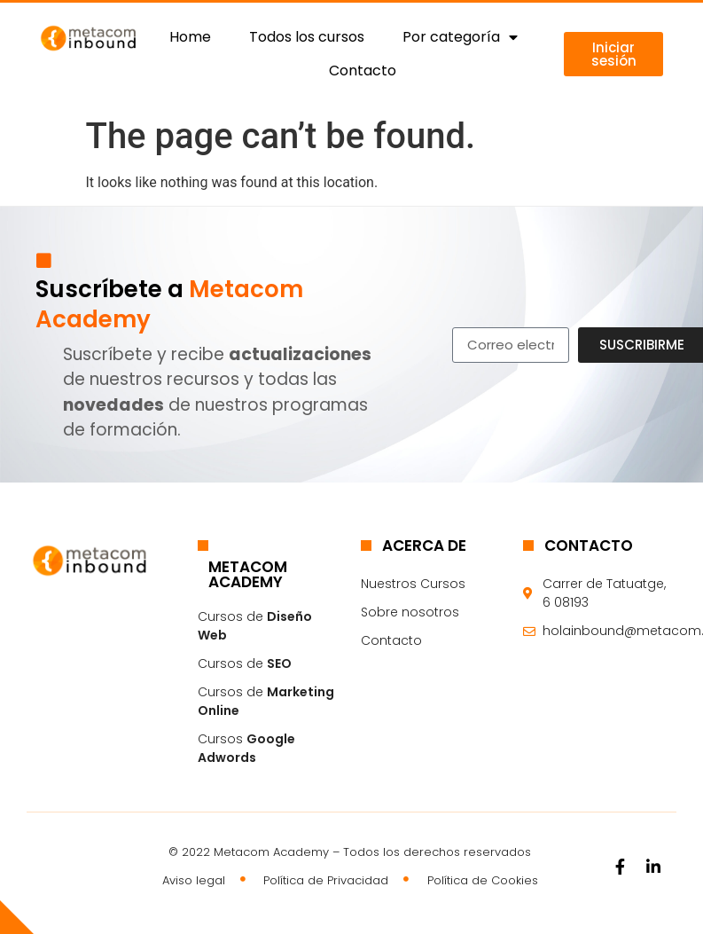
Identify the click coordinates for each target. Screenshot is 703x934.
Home (190, 37)
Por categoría (460, 37)
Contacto (362, 70)
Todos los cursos (306, 37)
